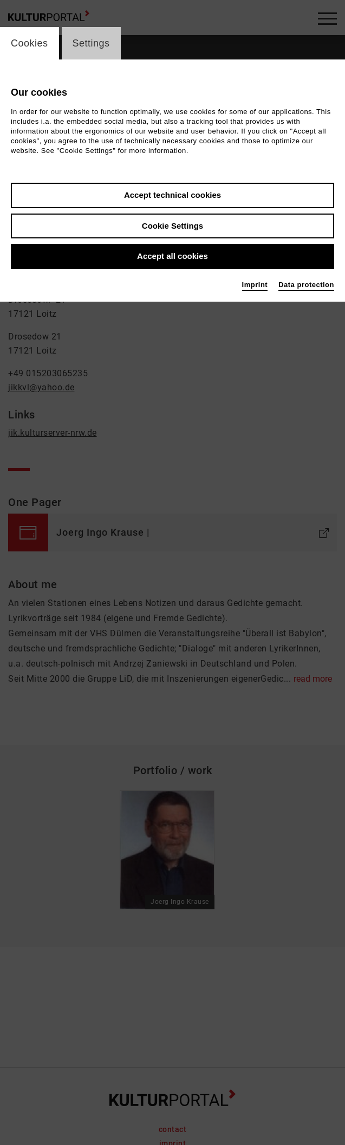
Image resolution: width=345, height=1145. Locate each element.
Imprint (255, 285)
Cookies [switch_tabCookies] (29, 43)
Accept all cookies (172, 256)
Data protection (306, 285)
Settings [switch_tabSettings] (91, 43)
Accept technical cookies (172, 194)
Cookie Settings (172, 225)
